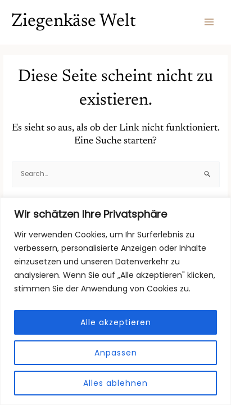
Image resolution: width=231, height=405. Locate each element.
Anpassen (115, 352)
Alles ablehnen (115, 383)
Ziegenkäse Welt (73, 21)
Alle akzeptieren (115, 322)
